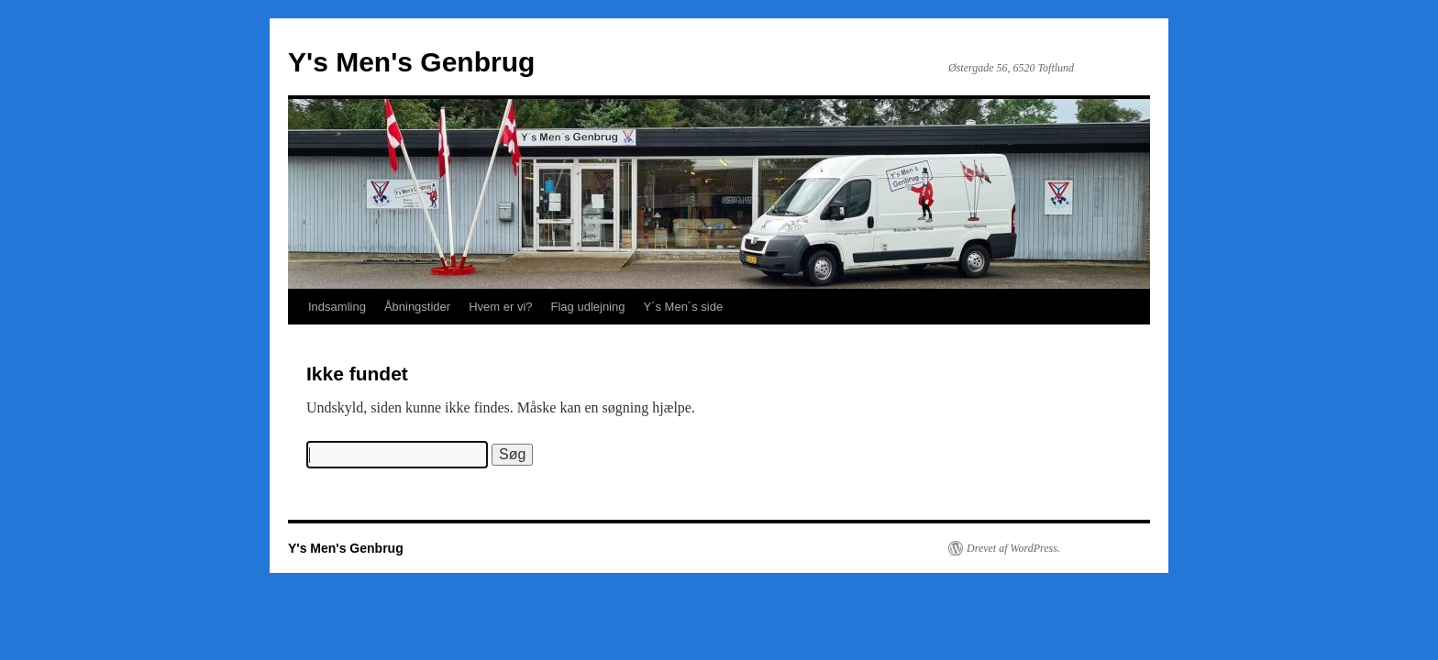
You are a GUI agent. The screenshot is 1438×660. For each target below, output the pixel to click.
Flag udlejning (588, 307)
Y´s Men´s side (683, 307)
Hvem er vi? (500, 307)
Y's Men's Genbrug (411, 62)
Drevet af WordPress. (1013, 548)
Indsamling (337, 307)
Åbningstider (417, 307)
